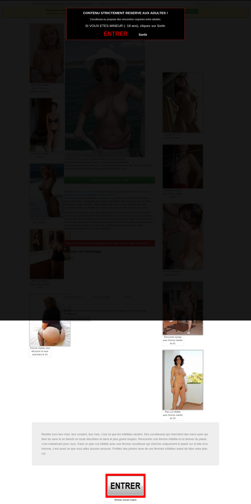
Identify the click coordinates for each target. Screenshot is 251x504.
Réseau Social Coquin (125, 500)
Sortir (143, 34)
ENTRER (115, 33)
